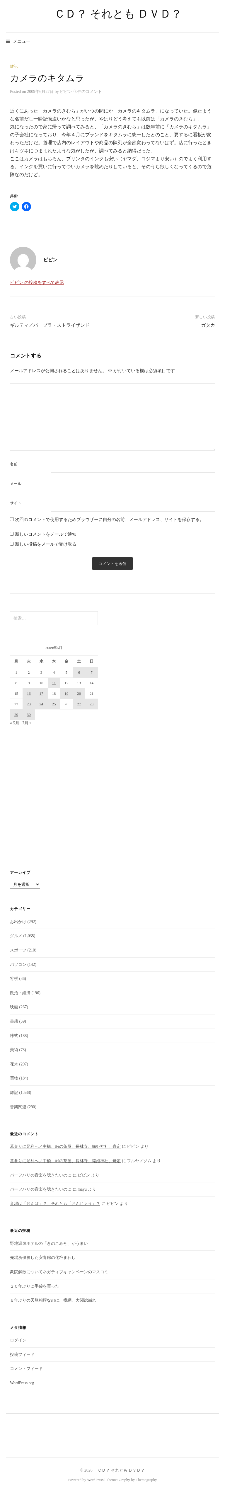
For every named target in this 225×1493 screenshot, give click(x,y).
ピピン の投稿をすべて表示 (37, 282)
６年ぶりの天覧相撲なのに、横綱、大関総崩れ (53, 1300)
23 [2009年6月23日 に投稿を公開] (29, 704)
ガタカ (208, 325)
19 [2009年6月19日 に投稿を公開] (66, 693)
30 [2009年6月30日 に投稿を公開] (29, 714)
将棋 (14, 978)
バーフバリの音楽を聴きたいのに (40, 1175)
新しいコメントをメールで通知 (45, 534)
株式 (14, 1036)
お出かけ (18, 922)
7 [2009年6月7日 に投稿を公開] (92, 672)
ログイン (18, 1340)
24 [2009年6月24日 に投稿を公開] (41, 704)
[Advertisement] (112, 798)
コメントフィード (26, 1368)
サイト (15, 503)
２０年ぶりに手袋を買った (34, 1286)
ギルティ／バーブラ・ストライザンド (50, 325)
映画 (14, 1007)
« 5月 (14, 723)
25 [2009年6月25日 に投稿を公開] (54, 704)
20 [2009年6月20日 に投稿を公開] (79, 693)
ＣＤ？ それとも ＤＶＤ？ (112, 14)
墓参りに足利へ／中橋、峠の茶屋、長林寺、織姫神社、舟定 (65, 1146)
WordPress (95, 1479)
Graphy (124, 1479)
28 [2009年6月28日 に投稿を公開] (91, 704)
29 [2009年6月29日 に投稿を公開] (16, 714)
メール (15, 484)
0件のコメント (88, 91)
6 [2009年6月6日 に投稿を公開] (79, 672)
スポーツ (18, 950)
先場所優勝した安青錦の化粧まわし (43, 1257)
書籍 (14, 1021)
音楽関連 (18, 1107)
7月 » (27, 723)
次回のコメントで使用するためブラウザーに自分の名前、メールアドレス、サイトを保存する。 (109, 519)
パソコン (18, 964)
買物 (14, 1078)
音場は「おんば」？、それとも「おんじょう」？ (55, 1203)
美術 (14, 1050)
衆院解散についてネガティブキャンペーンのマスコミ (59, 1272)
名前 (14, 464)
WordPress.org (22, 1383)
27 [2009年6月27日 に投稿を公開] (79, 704)
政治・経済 (20, 993)
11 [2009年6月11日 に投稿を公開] (54, 683)
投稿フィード (22, 1354)
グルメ (16, 936)
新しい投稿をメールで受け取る (45, 544)
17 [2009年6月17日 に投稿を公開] (41, 693)
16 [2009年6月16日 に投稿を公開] (29, 693)
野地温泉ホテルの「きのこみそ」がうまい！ (51, 1243)
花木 (14, 1064)
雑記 (14, 66)
